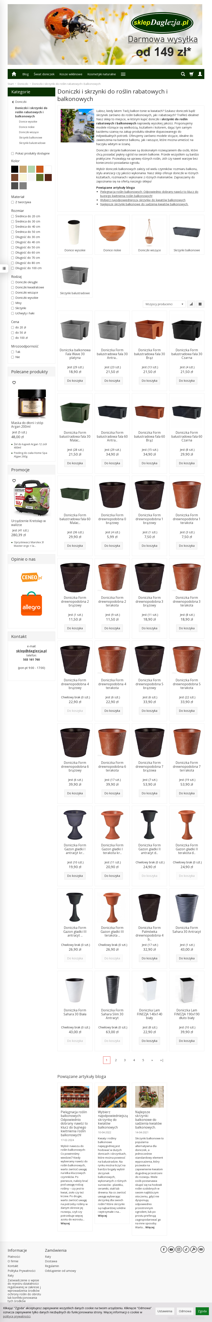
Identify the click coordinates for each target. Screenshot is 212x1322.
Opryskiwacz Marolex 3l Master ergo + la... (29, 543)
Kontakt (13, 1266)
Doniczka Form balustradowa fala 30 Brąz (149, 354)
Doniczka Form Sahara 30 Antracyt (186, 930)
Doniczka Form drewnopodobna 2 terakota (112, 601)
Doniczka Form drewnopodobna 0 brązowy (112, 519)
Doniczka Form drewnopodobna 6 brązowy (75, 767)
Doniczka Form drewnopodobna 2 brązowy (75, 601)
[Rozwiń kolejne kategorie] (123, 74)
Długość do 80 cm (25, 263)
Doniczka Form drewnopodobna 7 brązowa (149, 767)
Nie (15, 357)
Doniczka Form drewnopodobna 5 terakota (187, 684)
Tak (15, 352)
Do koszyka (75, 381)
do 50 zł (18, 332)
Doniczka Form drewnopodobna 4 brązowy (75, 684)
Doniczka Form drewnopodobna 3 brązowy (149, 601)
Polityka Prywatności (21, 1271)
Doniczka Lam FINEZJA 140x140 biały (149, 1014)
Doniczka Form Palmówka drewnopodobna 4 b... (149, 933)
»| (162, 1060)
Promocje (20, 470)
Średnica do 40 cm (25, 226)
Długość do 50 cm (25, 247)
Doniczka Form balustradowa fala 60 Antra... (112, 436)
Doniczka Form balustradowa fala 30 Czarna (186, 354)
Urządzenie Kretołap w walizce (28, 523)
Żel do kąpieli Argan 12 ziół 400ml (30, 445)
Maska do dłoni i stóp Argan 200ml (27, 425)
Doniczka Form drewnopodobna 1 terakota (187, 519)
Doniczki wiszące (149, 250)
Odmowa (185, 1311)
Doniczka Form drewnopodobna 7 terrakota (187, 767)
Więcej (65, 1223)
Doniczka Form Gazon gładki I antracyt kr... (75, 849)
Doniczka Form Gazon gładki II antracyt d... (149, 849)
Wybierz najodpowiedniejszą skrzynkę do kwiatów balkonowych (143, 200)
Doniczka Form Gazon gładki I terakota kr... (112, 849)
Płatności (14, 1257)
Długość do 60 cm (25, 252)
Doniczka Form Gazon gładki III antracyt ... (75, 932)
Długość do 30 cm (25, 237)
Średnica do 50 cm (25, 232)
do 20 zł (18, 327)
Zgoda (202, 1311)
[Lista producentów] (164, 304)
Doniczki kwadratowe (27, 287)
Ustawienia (165, 1311)
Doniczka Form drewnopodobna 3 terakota (187, 601)
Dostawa (51, 1261)
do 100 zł (19, 338)
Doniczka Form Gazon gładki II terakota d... (187, 849)
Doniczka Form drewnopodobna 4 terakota (112, 684)
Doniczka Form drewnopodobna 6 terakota (112, 767)
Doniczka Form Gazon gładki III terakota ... (112, 932)
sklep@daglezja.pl (31, 651)
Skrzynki (18, 308)
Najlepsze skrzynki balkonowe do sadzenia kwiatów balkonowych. (144, 204)
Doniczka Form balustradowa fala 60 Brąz (149, 436)
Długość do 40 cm (25, 242)
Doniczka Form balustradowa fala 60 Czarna (186, 436)
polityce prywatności (16, 1316)
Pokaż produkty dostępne (30, 153)
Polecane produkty (29, 371)
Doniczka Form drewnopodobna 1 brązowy (149, 519)
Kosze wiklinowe (70, 74)
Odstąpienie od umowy (60, 1271)
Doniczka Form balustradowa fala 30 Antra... (112, 354)
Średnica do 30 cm (25, 221)
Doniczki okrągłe (24, 282)
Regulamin (52, 1266)
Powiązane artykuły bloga (81, 1076)
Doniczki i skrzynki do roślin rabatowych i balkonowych (31, 112)
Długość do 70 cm (25, 258)
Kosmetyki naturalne (101, 74)
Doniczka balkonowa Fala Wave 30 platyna (75, 354)
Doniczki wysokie (24, 298)
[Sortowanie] (191, 304)
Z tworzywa (21, 202)
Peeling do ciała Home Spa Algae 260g (30, 454)
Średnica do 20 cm (25, 216)
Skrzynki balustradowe (75, 293)
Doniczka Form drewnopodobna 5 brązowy (149, 684)
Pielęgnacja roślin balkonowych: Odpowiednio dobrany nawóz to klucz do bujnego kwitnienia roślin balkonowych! (149, 194)
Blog (25, 74)
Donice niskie (112, 250)
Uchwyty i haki (22, 313)
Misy (16, 303)
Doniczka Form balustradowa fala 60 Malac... (74, 519)
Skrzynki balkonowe (187, 250)
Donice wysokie (75, 250)
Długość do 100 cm (26, 268)
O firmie (13, 1261)
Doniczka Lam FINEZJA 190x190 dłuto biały (187, 1014)
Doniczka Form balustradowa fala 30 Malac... (74, 436)
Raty (11, 1275)
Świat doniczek (44, 74)
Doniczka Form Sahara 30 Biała (75, 1012)
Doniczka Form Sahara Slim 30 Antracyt (112, 1014)
